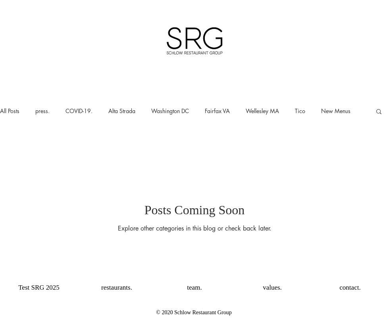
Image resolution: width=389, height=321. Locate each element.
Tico (300, 111)
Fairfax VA (217, 111)
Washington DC (170, 111)
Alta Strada (121, 111)
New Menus (335, 111)
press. (42, 111)
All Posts (9, 111)
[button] (379, 112)
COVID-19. (78, 111)
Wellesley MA (262, 111)
